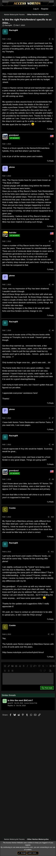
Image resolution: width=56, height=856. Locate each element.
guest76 (10, 703)
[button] (5, 666)
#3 (53, 176)
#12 (52, 634)
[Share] (49, 39)
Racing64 (8, 25)
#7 (53, 418)
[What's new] (52, 9)
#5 (53, 284)
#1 (53, 39)
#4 (53, 241)
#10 (52, 517)
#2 (53, 144)
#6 (53, 330)
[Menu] (4, 9)
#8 (53, 444)
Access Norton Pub (30, 703)
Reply (51, 129)
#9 (53, 479)
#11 (52, 552)
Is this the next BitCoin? (20, 700)
